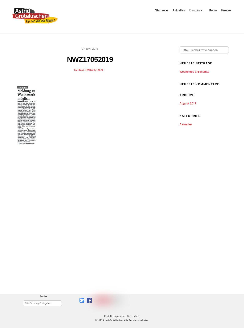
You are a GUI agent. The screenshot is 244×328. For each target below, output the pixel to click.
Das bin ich (196, 10)
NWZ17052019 (90, 59)
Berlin (213, 10)
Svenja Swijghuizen (88, 69)
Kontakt (108, 316)
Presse (226, 10)
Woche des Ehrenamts (194, 71)
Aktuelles (179, 10)
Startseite (161, 10)
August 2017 (188, 103)
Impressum (119, 316)
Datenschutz (133, 316)
